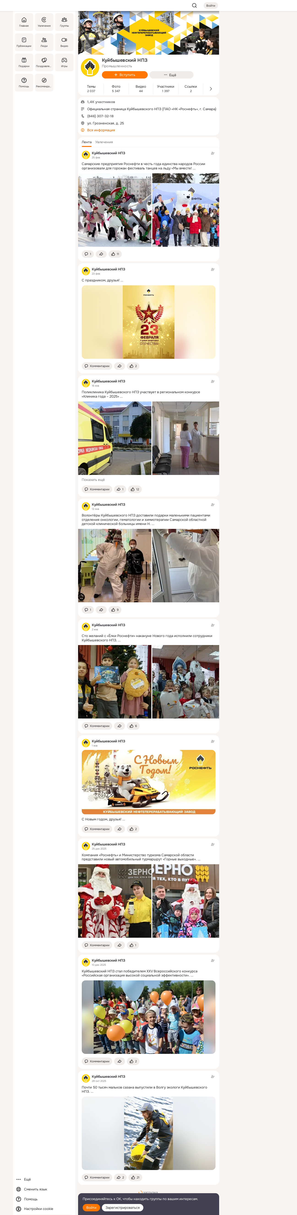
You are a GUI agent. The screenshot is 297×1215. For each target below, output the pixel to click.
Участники (165, 86)
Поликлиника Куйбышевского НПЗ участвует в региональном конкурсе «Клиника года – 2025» (141, 394)
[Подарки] (24, 62)
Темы (91, 86)
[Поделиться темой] (101, 254)
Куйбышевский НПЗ (108, 153)
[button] (87, 142)
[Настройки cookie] (44, 1209)
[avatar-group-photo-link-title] (90, 67)
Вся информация (101, 130)
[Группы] (64, 22)
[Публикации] (24, 42)
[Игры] (64, 62)
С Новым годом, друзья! (101, 819)
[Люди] (44, 42)
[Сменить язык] (44, 1189)
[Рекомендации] (44, 83)
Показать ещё (93, 479)
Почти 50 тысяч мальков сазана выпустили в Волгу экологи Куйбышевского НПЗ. (144, 1089)
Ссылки (191, 86)
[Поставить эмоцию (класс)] (115, 254)
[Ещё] (44, 1179)
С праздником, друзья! (101, 280)
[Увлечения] (44, 22)
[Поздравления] (44, 62)
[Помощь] (24, 83)
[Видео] (64, 42)
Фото (116, 86)
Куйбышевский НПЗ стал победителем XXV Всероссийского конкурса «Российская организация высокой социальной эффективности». (139, 973)
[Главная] (24, 22)
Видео (141, 86)
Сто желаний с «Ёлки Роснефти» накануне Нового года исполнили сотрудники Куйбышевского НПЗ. (147, 638)
